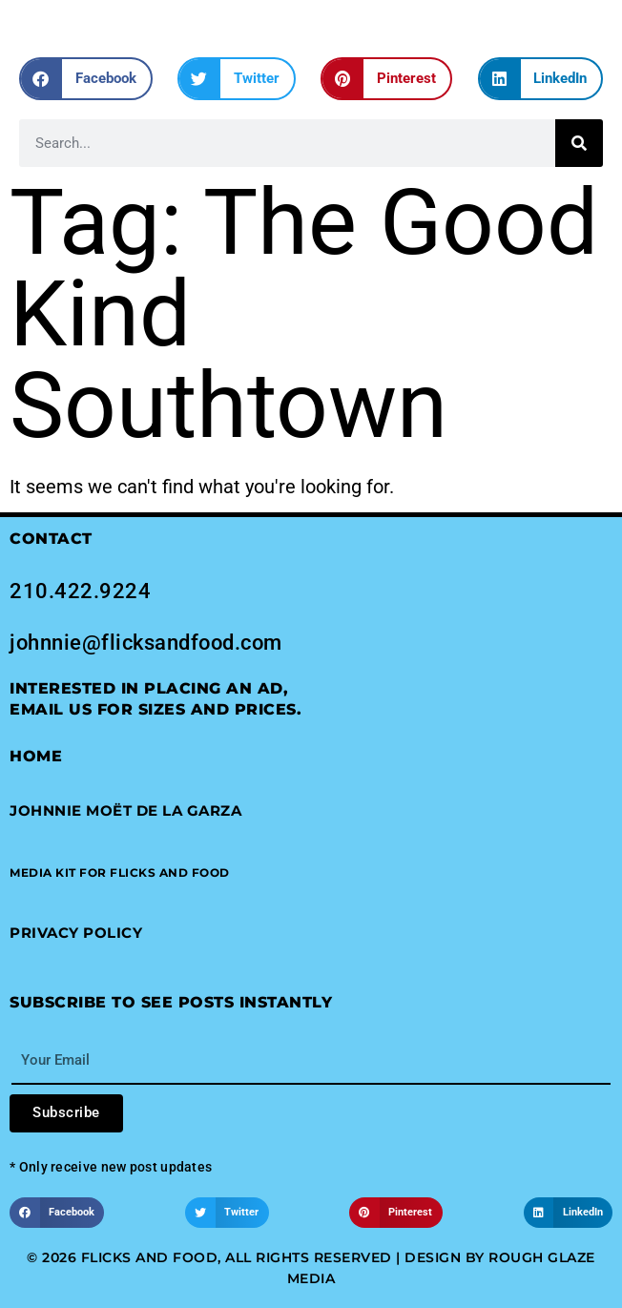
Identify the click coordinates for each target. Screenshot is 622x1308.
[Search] (579, 143)
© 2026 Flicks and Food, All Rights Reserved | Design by (257, 1257)
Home (36, 756)
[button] (86, 78)
